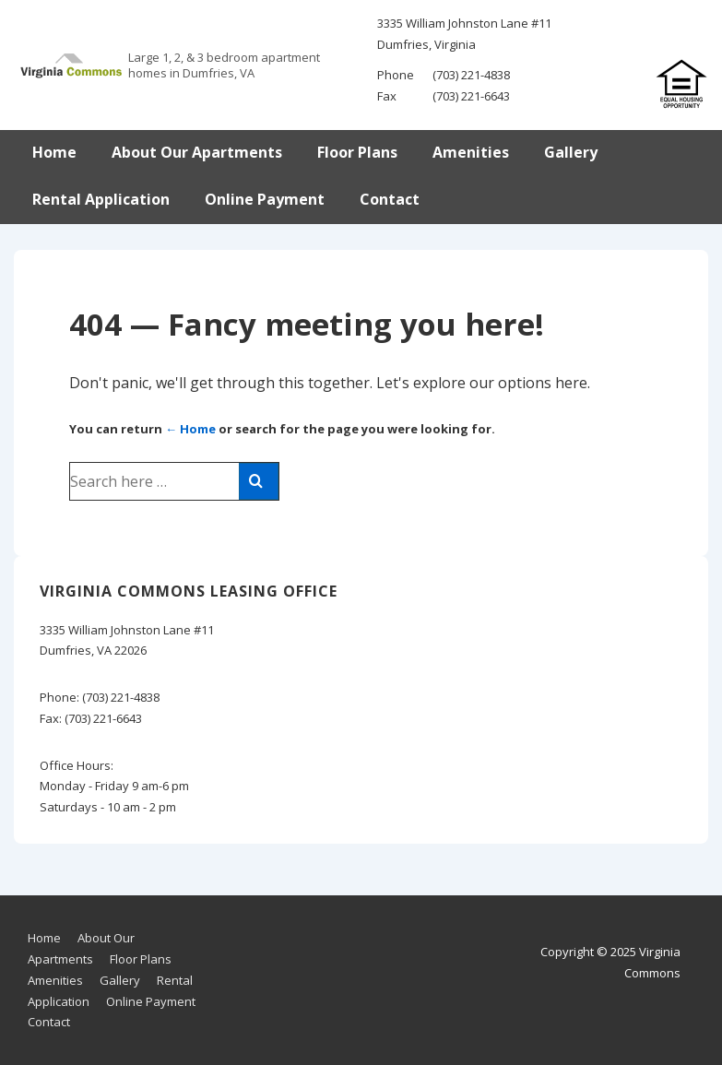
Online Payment (265, 199)
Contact (390, 199)
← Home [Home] (190, 428)
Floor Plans (357, 152)
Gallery (571, 152)
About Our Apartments (197, 152)
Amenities (470, 152)
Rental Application (101, 199)
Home (54, 152)
